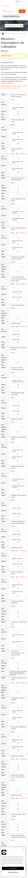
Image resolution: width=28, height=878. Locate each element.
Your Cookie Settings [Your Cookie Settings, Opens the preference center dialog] (13, 872)
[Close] (24, 849)
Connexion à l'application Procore (11, 16)
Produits (14, 33)
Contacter (22, 11)
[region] (13, 862)
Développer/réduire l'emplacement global (25, 33)
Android (23, 153)
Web (13, 99)
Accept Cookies (13, 868)
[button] (21, 25)
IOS (17, 153)
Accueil (7, 33)
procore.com (6, 6)
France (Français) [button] (8, 11)
